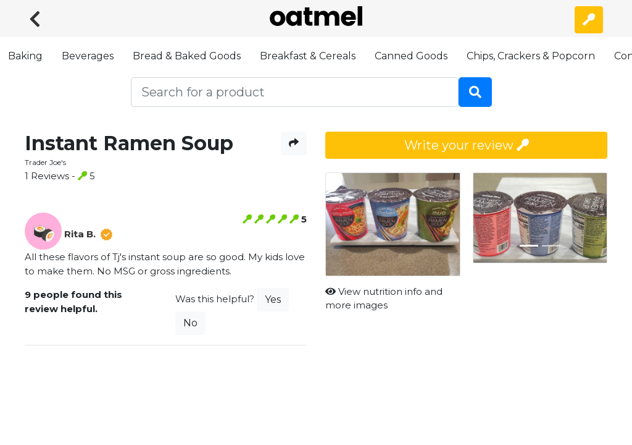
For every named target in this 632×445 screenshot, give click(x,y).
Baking (25, 56)
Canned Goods (411, 56)
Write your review (466, 145)
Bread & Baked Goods (187, 56)
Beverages (88, 56)
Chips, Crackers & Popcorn (531, 56)
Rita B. (80, 234)
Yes (273, 299)
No (190, 323)
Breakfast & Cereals (308, 56)
